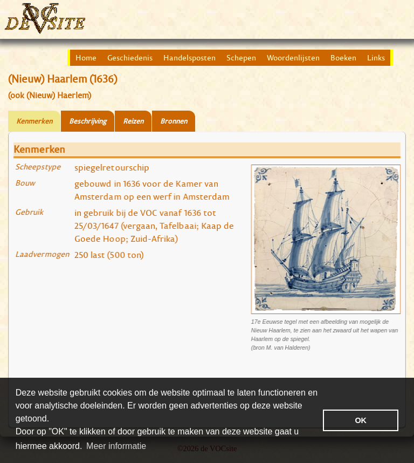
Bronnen (173, 121)
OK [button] (361, 420)
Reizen (133, 121)
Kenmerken (34, 121)
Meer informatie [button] (116, 446)
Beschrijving (87, 121)
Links (376, 57)
